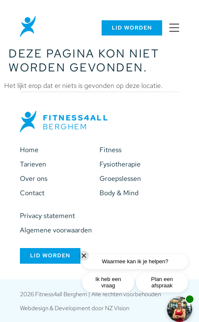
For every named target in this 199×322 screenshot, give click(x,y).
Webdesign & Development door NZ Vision (74, 308)
